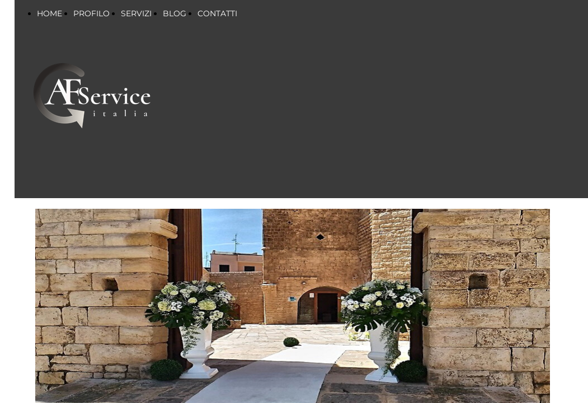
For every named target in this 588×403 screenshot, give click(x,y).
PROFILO (91, 13)
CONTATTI (217, 13)
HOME (49, 13)
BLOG (174, 13)
